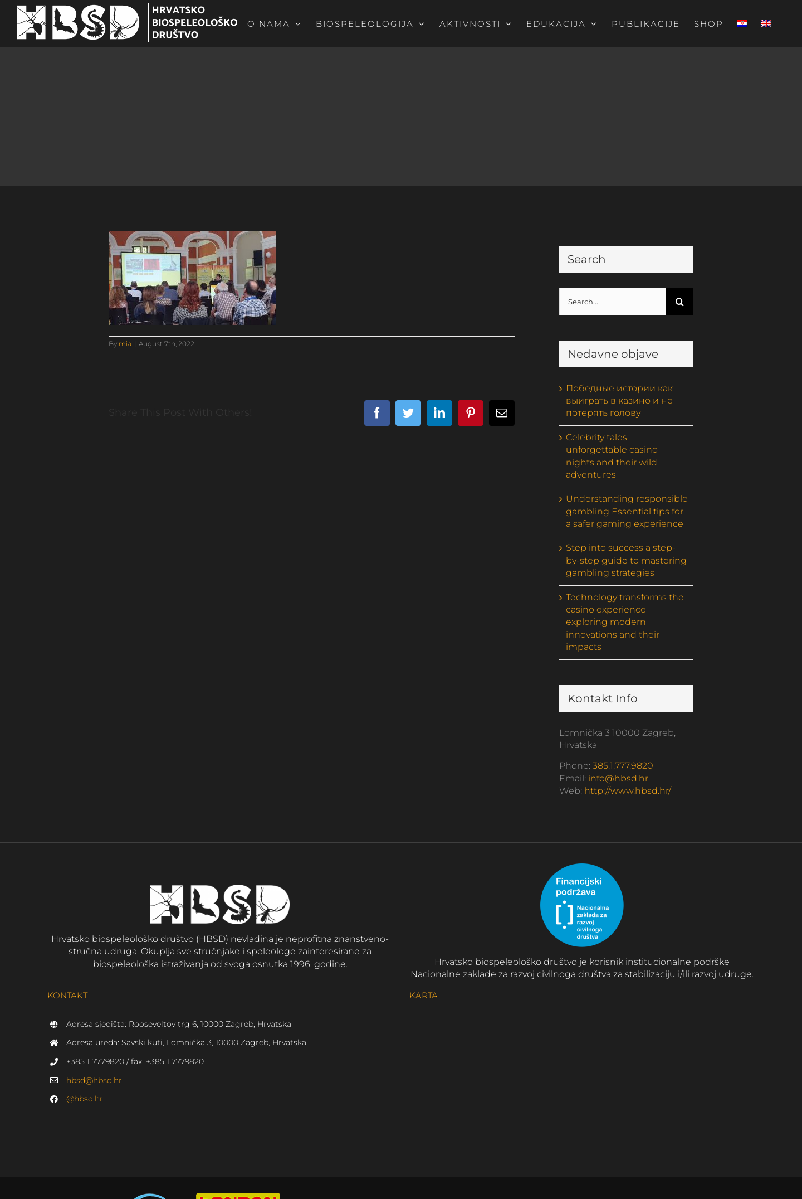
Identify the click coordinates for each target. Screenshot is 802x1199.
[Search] (679, 301)
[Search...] (612, 301)
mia (125, 343)
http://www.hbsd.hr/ (627, 790)
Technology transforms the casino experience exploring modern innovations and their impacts (625, 622)
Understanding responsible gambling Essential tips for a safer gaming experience (627, 511)
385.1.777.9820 (623, 765)
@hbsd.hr (84, 1099)
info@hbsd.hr (618, 778)
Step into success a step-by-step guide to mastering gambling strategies (626, 560)
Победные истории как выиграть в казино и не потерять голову (619, 401)
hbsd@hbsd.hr (94, 1080)
